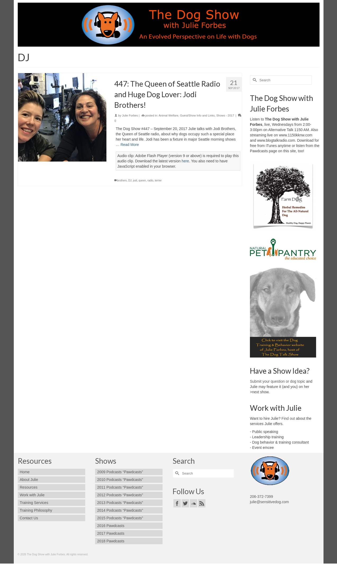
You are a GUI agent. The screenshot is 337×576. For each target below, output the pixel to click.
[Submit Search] (254, 80)
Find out (288, 418)
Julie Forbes (130, 115)
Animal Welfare (168, 115)
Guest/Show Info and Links (197, 115)
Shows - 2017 (225, 115)
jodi (135, 180)
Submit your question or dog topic (277, 381)
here (185, 161)
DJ (130, 180)
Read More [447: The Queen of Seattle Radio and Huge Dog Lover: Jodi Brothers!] (129, 144)
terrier (158, 180)
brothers (122, 180)
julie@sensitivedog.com (269, 502)
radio (150, 180)
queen (142, 180)
